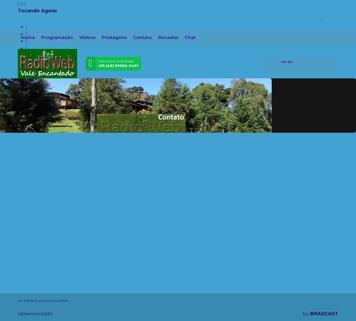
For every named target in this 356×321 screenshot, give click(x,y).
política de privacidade (187, 309)
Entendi (323, 305)
